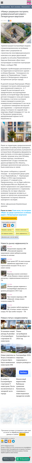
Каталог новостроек (22, 230)
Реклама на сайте (5, 449)
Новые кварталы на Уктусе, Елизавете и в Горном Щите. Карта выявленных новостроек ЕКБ (8, 360)
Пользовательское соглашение (17, 449)
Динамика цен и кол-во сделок (10, 237)
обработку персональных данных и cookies (18, 433)
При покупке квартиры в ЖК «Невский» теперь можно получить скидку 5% (14, 299)
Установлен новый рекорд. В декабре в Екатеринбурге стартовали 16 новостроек (8, 336)
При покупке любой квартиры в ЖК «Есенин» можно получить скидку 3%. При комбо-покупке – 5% (15, 309)
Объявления (26, 7)
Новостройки (5, 7)
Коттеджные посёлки (8, 233)
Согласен (22, 434)
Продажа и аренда (8, 230)
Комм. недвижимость (22, 233)
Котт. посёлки (15, 7)
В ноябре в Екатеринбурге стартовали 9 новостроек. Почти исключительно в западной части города (8, 386)
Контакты (15, 452)
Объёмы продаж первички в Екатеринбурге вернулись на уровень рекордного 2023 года (14, 288)
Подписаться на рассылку (9, 218)
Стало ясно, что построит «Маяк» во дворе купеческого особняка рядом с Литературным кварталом (16, 212)
